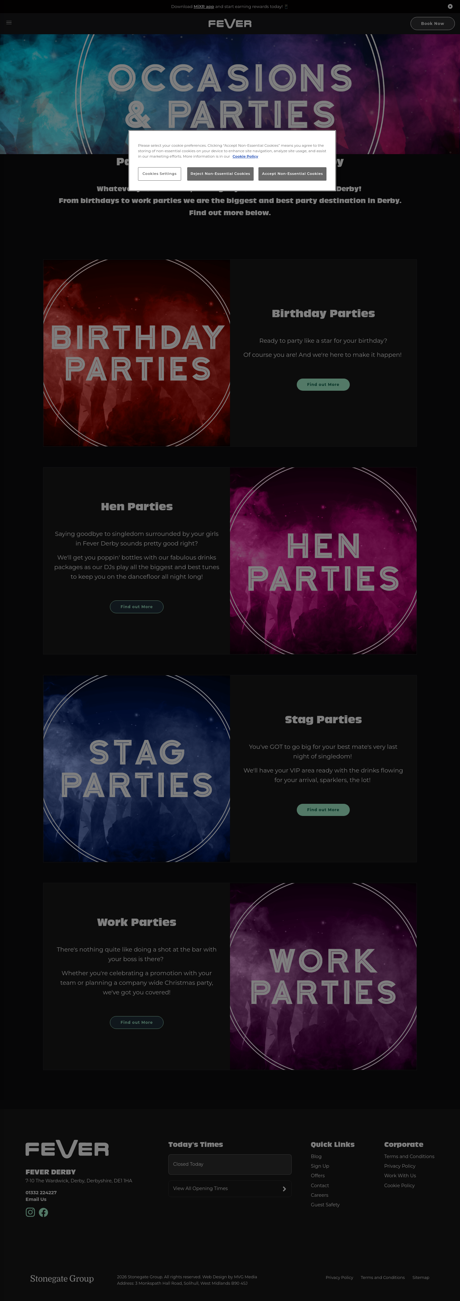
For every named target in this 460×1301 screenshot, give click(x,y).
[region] (232, 161)
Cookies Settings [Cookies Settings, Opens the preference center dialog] (159, 173)
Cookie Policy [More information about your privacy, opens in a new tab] (245, 156)
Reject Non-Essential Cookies (220, 173)
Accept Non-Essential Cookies (292, 173)
